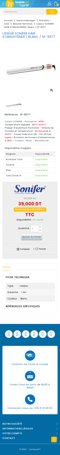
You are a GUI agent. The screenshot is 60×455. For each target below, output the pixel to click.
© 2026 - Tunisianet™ (30, 449)
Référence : (12, 114)
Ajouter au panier (31, 236)
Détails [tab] (6, 267)
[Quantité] (34, 228)
